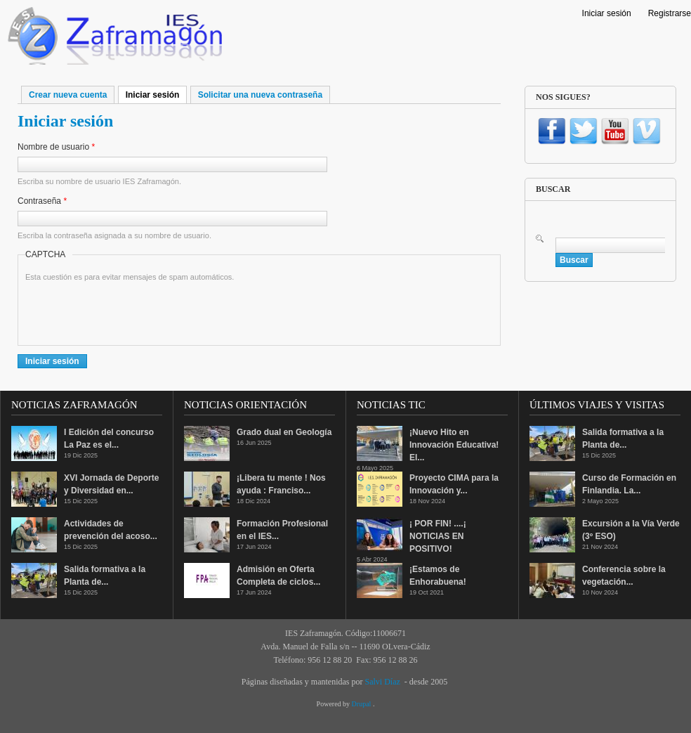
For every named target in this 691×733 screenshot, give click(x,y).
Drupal (362, 704)
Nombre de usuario (56, 147)
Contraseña (42, 201)
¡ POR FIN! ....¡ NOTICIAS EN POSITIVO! (437, 536)
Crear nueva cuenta (68, 95)
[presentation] (132, 310)
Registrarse (669, 13)
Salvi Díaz (382, 682)
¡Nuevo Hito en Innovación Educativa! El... (454, 444)
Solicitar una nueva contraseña (260, 95)
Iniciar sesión (606, 13)
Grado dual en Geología (284, 432)
